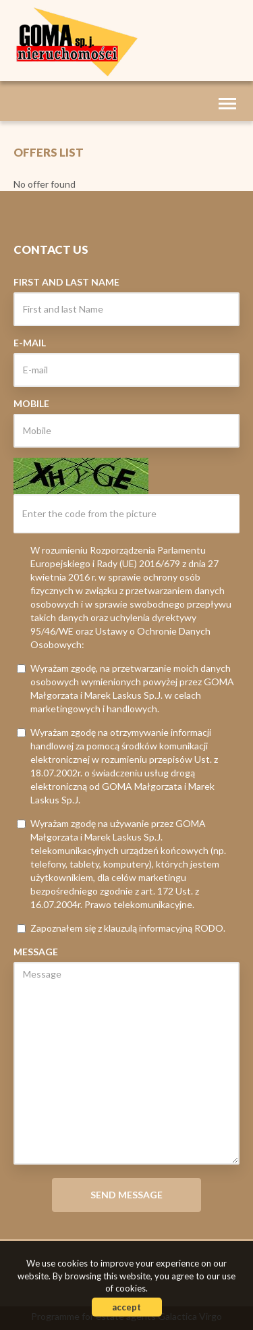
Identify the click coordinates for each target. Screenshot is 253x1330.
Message (35, 951)
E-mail (29, 342)
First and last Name (66, 282)
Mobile (31, 403)
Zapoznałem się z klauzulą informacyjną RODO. (121, 928)
